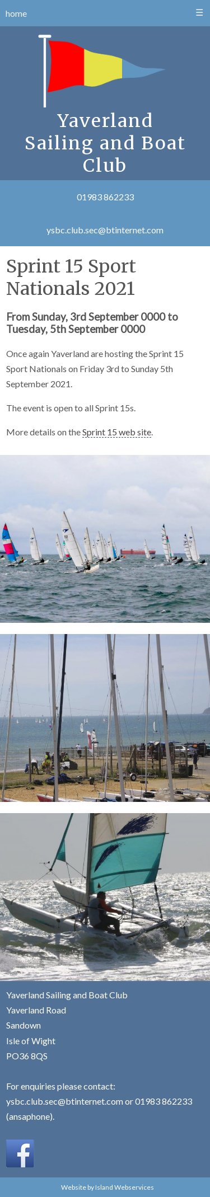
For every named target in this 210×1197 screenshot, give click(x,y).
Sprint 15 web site (116, 431)
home (16, 13)
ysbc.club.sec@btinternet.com (105, 229)
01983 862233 (105, 196)
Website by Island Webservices (107, 1187)
